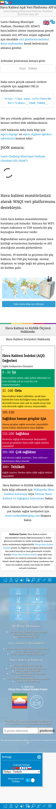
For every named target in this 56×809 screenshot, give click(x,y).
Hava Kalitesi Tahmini (28, 727)
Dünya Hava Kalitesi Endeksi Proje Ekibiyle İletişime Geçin (28, 689)
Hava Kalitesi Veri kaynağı (28, 721)
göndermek (46, 787)
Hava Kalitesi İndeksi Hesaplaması (27, 724)
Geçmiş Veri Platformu (28, 737)
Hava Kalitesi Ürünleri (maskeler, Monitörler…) (28, 731)
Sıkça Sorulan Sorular (26, 716)
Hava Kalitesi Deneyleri (27, 707)
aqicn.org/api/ (9, 134)
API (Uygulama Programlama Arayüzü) (28, 735)
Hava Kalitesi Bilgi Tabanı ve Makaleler (28, 705)
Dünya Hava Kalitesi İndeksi (24, 611)
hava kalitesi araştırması (26, 699)
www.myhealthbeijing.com (22, 515)
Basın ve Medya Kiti (27, 693)
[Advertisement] (28, 558)
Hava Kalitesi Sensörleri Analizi (28, 710)
